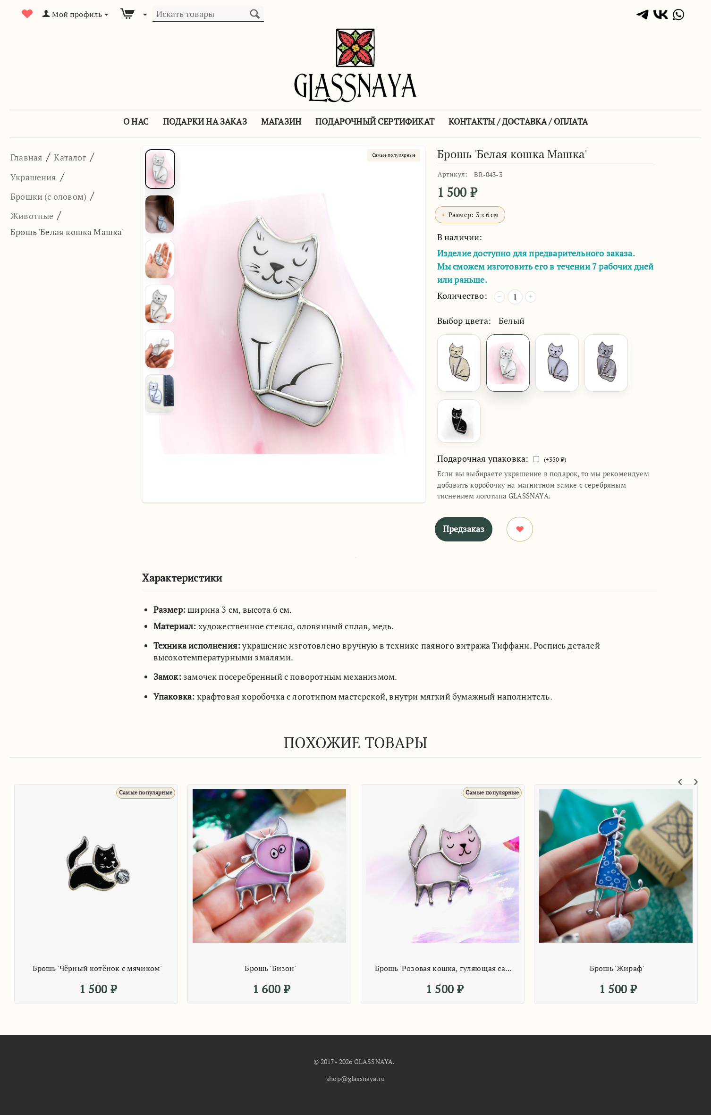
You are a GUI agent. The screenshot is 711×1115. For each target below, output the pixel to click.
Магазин (281, 121)
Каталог (85, 156)
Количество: (462, 295)
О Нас (136, 121)
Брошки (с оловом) (60, 195)
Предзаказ (463, 528)
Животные (39, 214)
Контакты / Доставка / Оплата (518, 121)
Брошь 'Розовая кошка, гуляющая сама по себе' (444, 968)
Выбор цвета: (464, 320)
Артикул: (452, 173)
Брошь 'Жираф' (617, 968)
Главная (31, 156)
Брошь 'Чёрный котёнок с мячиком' (97, 968)
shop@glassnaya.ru (355, 1078)
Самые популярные (384, 156)
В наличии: (459, 237)
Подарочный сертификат (374, 121)
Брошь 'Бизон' (270, 968)
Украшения (41, 176)
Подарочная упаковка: (483, 458)
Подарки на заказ (205, 121)
